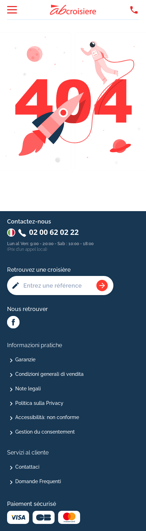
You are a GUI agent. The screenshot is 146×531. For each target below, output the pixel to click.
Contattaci (27, 467)
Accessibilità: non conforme (47, 417)
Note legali (28, 388)
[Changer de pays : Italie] (11, 232)
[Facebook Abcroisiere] (13, 322)
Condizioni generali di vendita (49, 374)
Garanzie (25, 359)
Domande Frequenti (38, 481)
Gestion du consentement (45, 432)
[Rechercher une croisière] (102, 285)
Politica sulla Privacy (39, 403)
